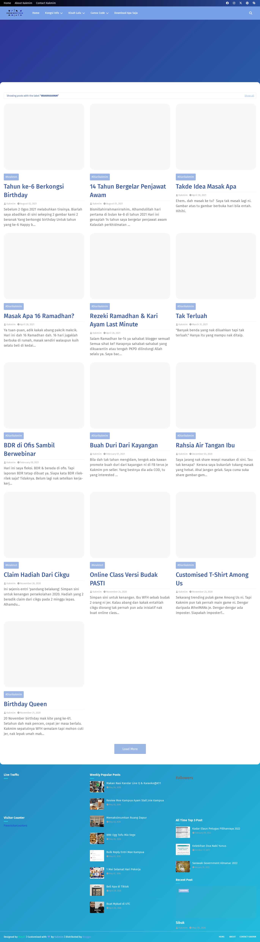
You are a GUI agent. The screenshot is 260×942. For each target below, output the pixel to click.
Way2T (22, 936)
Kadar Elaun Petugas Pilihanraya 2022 (216, 828)
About (232, 937)
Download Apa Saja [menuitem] (126, 13)
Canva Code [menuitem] (98, 13)
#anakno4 (11, 177)
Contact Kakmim (46, 3)
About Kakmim (23, 3)
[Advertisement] (130, 48)
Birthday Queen (25, 704)
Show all (249, 95)
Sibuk (180, 923)
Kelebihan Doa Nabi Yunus (209, 846)
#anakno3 (11, 565)
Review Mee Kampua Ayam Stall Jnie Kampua (135, 800)
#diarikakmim (100, 177)
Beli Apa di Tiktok (117, 886)
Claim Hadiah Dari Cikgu (36, 574)
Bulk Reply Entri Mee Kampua (125, 852)
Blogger (86, 936)
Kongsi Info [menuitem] (52, 13)
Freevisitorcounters (15, 825)
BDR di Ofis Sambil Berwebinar (29, 449)
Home (7, 3)
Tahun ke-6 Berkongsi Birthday (34, 191)
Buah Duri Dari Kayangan (124, 445)
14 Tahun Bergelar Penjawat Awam (128, 191)
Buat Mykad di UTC (118, 903)
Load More (130, 749)
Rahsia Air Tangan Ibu (205, 445)
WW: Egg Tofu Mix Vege (120, 835)
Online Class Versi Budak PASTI (124, 579)
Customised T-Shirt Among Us (212, 579)
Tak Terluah (191, 316)
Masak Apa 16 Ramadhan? (39, 316)
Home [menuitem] (35, 13)
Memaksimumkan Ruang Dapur (126, 817)
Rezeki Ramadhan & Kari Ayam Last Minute (124, 320)
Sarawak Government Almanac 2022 (214, 863)
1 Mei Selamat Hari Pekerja (123, 869)
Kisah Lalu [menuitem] (74, 13)
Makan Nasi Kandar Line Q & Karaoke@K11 (133, 783)
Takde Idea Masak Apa (206, 186)
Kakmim (11, 203)
